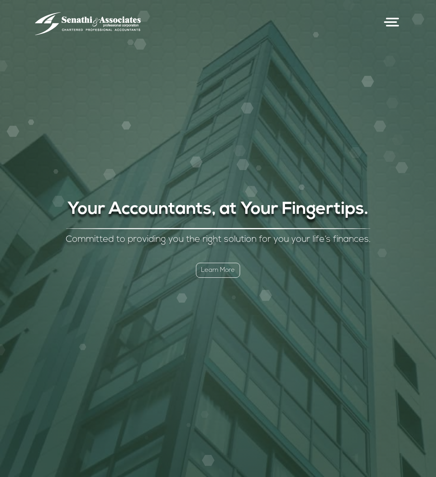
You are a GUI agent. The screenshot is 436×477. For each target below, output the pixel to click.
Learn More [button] (218, 270)
